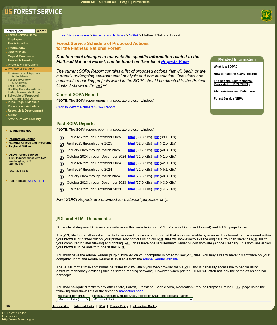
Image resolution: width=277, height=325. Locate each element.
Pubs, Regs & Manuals (23, 102)
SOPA (133, 35)
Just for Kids (17, 52)
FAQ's (124, 2)
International (16, 47)
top (8, 306)
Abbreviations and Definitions (234, 91)
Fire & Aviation (18, 43)
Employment (16, 39)
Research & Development (25, 110)
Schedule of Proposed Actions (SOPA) (23, 97)
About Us (88, 2)
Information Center (22, 139)
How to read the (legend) (235, 73)
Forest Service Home (22, 34)
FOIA (102, 306)
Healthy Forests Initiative (25, 89)
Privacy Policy (119, 306)
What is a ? (225, 66)
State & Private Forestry (24, 119)
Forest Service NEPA (228, 98)
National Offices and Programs (30, 142)
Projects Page (175, 61)
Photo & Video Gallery (23, 64)
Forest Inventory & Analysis (19, 81)
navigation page (131, 291)
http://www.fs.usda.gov (18, 319)
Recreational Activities (23, 106)
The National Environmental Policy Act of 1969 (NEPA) (233, 82)
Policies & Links (84, 306)
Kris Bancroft (36, 180)
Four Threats (17, 86)
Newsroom (141, 2)
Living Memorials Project (25, 92)
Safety (12, 114)
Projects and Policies (109, 35)
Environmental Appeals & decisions (24, 75)
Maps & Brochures (21, 56)
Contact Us (107, 2)
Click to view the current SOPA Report (85, 107)
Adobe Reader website (160, 259)
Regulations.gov (20, 130)
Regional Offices (20, 146)
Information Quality (145, 306)
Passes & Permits (20, 60)
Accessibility (60, 306)
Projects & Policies (21, 69)
